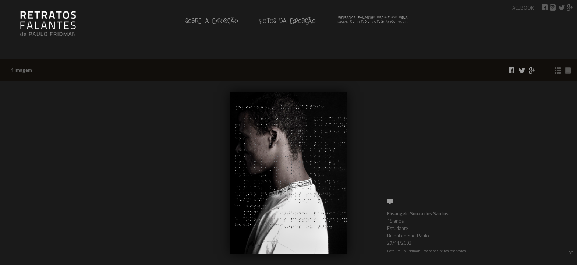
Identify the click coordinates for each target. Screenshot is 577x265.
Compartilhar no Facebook (544, 7)
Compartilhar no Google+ (570, 7)
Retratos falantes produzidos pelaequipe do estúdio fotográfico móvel (373, 20)
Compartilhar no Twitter (561, 7)
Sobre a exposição (211, 23)
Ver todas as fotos (558, 70)
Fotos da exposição (287, 23)
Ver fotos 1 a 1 (568, 70)
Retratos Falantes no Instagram (553, 7)
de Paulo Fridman (48, 22)
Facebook (522, 7)
